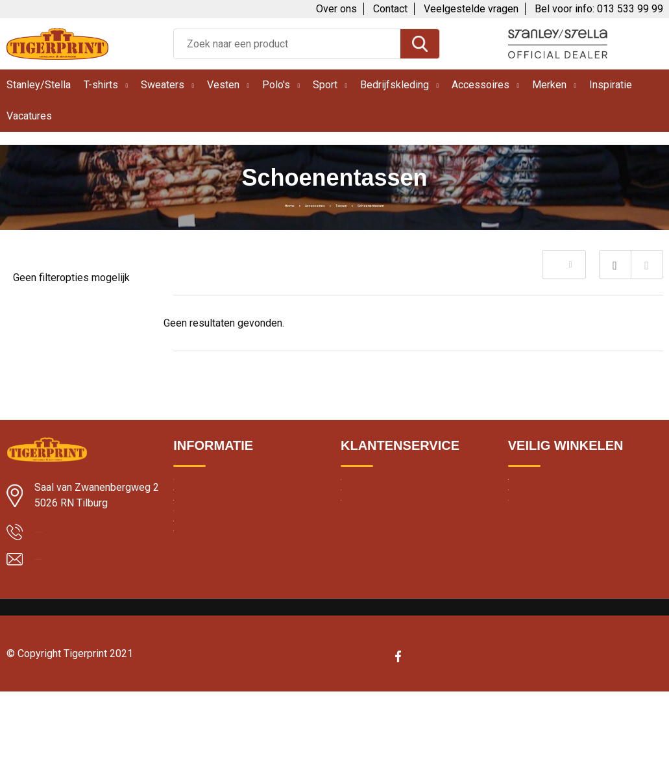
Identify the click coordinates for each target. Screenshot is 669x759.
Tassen (344, 204)
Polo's (276, 85)
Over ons (336, 9)
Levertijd (191, 489)
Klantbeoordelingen (214, 517)
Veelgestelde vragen (471, 9)
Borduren (192, 573)
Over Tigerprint (372, 489)
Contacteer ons (374, 517)
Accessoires (480, 85)
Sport (325, 85)
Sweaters (162, 85)
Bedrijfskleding (394, 85)
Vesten (223, 85)
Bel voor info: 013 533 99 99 (599, 9)
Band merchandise (212, 628)
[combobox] (287, 43)
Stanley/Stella (38, 85)
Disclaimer (530, 545)
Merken (549, 85)
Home (237, 204)
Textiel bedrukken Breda (223, 545)
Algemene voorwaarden (558, 489)
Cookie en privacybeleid (558, 517)
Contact (390, 9)
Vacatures (29, 116)
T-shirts (101, 85)
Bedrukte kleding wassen (225, 600)
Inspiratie (610, 85)
